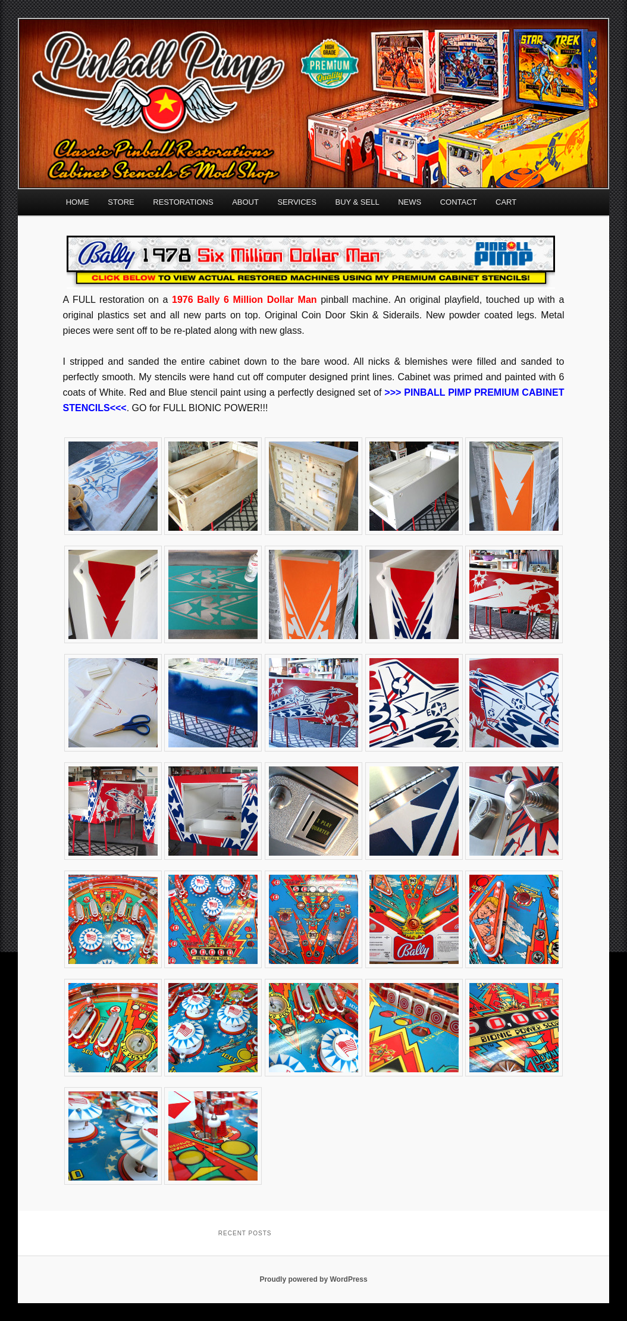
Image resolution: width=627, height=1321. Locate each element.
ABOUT (245, 202)
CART (506, 202)
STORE (121, 202)
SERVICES (296, 202)
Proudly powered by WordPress (313, 1279)
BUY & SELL (357, 202)
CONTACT (458, 202)
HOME (77, 202)
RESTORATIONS (183, 202)
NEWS (409, 202)
